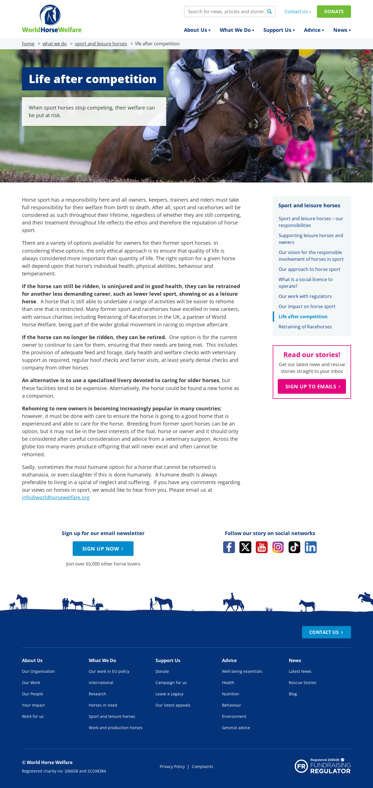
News (342, 29)
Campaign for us (171, 682)
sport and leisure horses (101, 44)
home (28, 44)
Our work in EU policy (109, 671)
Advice (314, 29)
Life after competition (303, 316)
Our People (32, 693)
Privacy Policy (172, 766)
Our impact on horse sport (307, 306)
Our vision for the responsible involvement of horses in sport (312, 255)
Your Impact (33, 705)
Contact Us (298, 11)
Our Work (31, 682)
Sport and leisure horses (112, 716)
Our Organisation (38, 671)
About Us (197, 29)
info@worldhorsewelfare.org (56, 497)
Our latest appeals (173, 705)
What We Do (237, 29)
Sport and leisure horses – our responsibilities (311, 221)
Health (228, 682)
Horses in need (103, 705)
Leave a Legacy (169, 693)
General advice (236, 727)
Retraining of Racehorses (305, 327)
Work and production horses (116, 727)
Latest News (300, 671)
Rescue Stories (302, 682)
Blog (293, 693)
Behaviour (231, 705)
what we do (55, 44)
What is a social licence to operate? (306, 282)
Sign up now (103, 548)
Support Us (279, 29)
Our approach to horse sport (309, 269)
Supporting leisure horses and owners (311, 238)
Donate (334, 11)
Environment (234, 716)
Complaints (202, 766)
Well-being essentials (242, 671)
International (101, 682)
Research (97, 693)
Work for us (33, 716)
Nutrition (230, 693)
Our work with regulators (305, 296)
